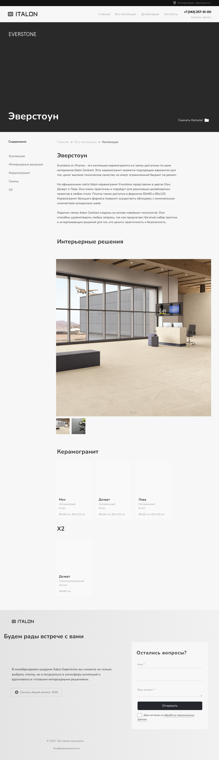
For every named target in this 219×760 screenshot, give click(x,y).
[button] (206, 340)
